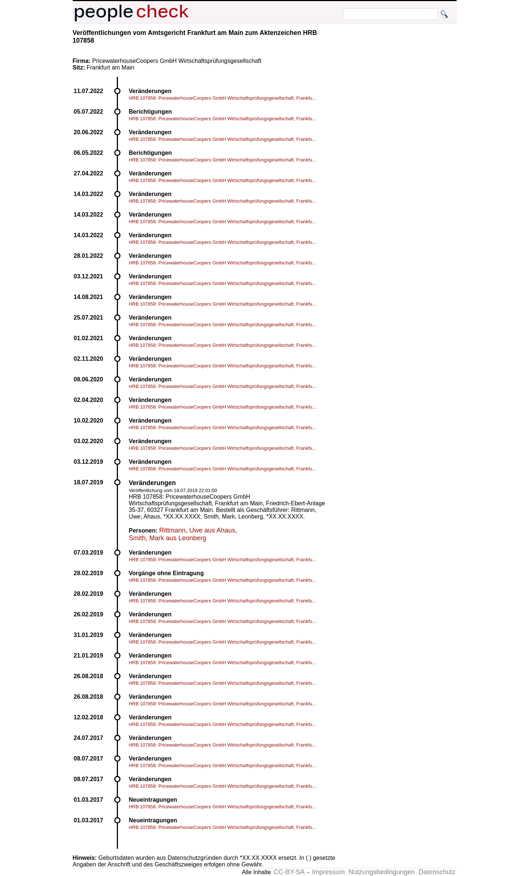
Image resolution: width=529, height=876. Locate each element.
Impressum (328, 872)
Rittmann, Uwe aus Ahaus (197, 530)
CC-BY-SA (289, 872)
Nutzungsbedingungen (382, 872)
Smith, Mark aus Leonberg (167, 538)
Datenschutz (436, 872)
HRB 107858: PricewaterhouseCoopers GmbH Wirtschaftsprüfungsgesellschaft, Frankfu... (222, 98)
